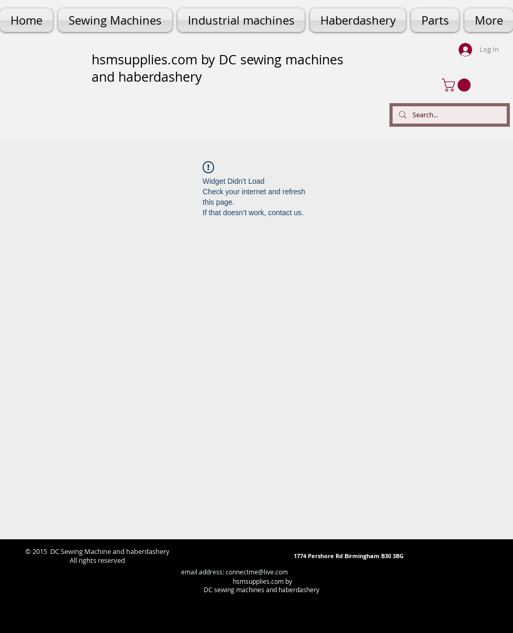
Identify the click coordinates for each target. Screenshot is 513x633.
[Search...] (448, 115)
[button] (458, 85)
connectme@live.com (257, 572)
